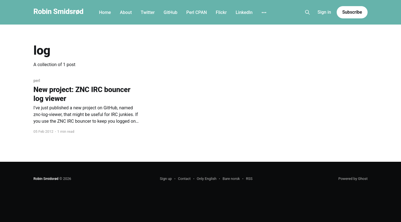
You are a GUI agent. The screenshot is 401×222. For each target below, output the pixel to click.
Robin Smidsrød (58, 12)
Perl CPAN (196, 12)
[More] (264, 12)
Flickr (221, 12)
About (126, 12)
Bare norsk (231, 179)
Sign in (324, 12)
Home (105, 12)
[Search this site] (307, 12)
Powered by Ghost (353, 179)
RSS (249, 179)
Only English (207, 179)
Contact (184, 179)
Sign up (166, 179)
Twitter (148, 12)
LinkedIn (244, 12)
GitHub (170, 12)
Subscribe (352, 12)
